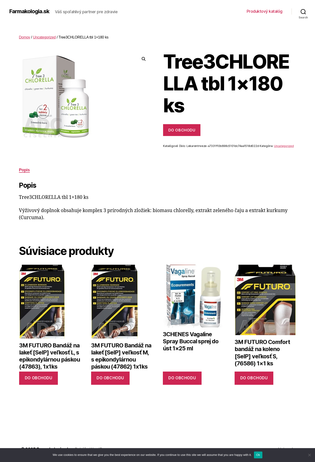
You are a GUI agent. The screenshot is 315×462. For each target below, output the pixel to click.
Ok (258, 455)
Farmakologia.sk (29, 11)
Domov (24, 37)
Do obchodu (181, 130)
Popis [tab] (24, 170)
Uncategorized (44, 37)
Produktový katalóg (264, 11)
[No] (309, 455)
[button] (144, 59)
